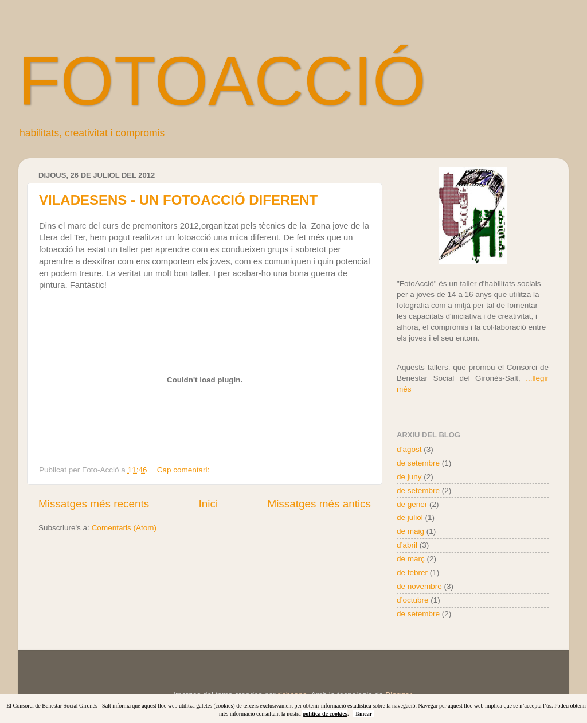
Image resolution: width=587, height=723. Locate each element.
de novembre (419, 586)
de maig (410, 531)
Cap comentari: (184, 470)
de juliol (410, 517)
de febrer (412, 572)
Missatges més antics (319, 504)
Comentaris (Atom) (124, 527)
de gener (412, 504)
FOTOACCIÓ (222, 80)
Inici (208, 504)
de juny (409, 476)
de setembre (418, 463)
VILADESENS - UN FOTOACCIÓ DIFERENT (178, 200)
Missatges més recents (93, 504)
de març (411, 558)
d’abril (407, 545)
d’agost (409, 449)
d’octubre (413, 600)
